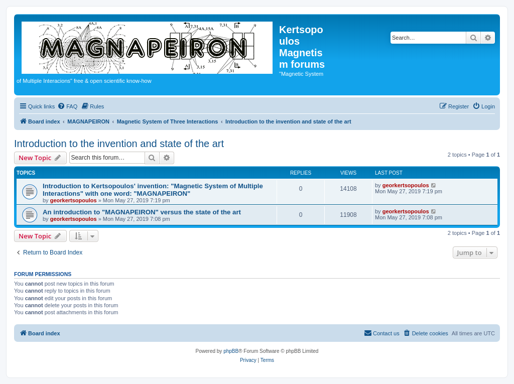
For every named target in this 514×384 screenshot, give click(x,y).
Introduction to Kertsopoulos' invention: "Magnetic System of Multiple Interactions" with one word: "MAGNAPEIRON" (153, 189)
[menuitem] (67, 106)
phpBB (230, 351)
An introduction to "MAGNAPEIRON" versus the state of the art (142, 212)
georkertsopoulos (73, 200)
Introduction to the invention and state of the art (119, 143)
